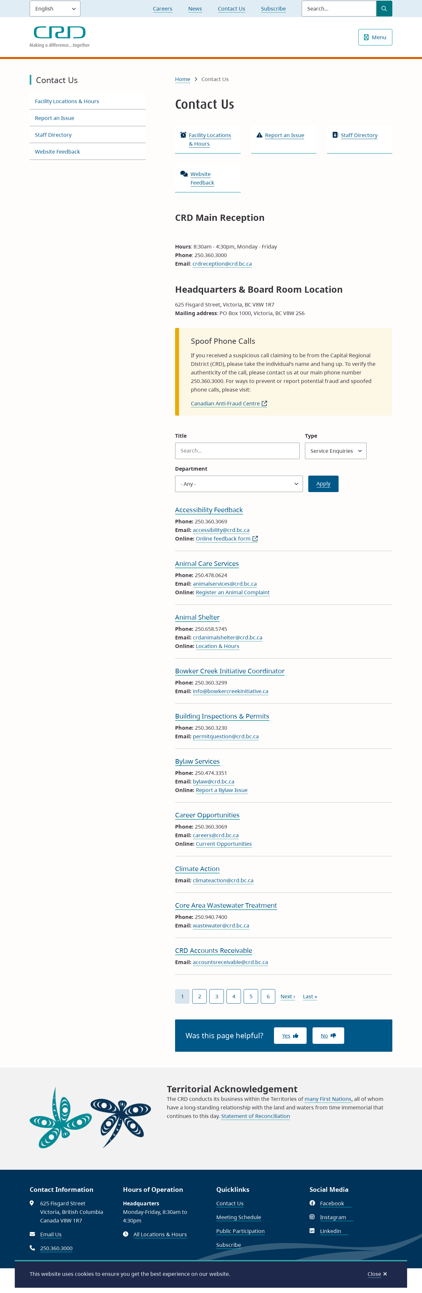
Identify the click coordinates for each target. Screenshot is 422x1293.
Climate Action (197, 868)
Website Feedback (57, 151)
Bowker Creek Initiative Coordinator (230, 670)
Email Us (51, 1234)
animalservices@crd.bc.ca (225, 583)
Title (181, 435)
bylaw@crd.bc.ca (213, 781)
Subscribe (273, 8)
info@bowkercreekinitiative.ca (230, 691)
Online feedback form (227, 538)
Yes (286, 1035)
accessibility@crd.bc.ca (221, 530)
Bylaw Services (197, 761)
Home (182, 79)
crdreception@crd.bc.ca (222, 263)
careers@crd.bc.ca (216, 835)
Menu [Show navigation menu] (379, 37)
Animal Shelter (197, 617)
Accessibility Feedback (209, 509)
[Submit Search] (384, 8)
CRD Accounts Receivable (213, 950)
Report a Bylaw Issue (222, 790)
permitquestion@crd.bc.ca (226, 736)
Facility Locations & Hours (67, 101)
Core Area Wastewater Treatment (226, 905)
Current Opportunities (224, 843)
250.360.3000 (56, 1248)
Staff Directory (53, 134)
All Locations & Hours (160, 1234)
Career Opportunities (207, 814)
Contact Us (231, 8)
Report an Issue (54, 118)
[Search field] (339, 8)
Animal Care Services (207, 563)
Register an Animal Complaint (233, 592)
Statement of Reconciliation (255, 1116)
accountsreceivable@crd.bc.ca (230, 962)
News (195, 8)
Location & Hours (217, 646)
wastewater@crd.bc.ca (221, 925)
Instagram (336, 1217)
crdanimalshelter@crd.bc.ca (227, 637)
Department (191, 468)
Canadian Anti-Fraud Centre (229, 403)
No (324, 1035)
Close (374, 1274)
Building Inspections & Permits (222, 716)
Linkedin (334, 1231)
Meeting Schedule (238, 1217)
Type (311, 435)
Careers (162, 8)
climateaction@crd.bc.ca (223, 880)
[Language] (55, 8)
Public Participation (240, 1231)
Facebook (335, 1203)
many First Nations (328, 1098)
